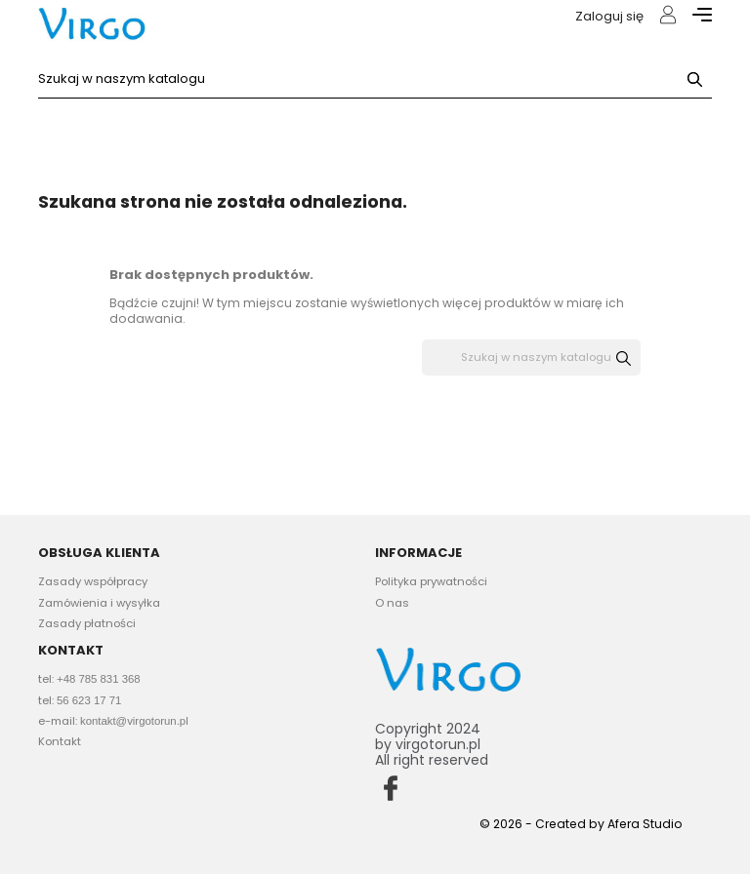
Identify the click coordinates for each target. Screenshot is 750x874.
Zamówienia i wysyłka (99, 603)
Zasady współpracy (92, 581)
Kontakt (59, 741)
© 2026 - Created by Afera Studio (581, 823)
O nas (392, 603)
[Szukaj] (375, 79)
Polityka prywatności (431, 581)
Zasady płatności (87, 623)
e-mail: (113, 721)
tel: (89, 679)
